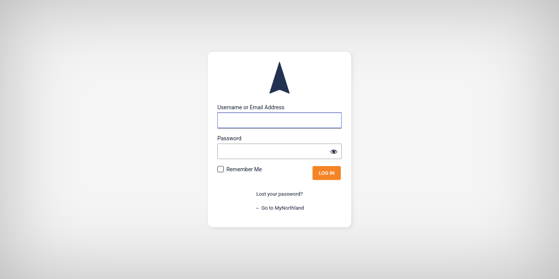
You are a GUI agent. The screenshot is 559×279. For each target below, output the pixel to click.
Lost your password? (279, 194)
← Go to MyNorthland (279, 207)
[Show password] (334, 151)
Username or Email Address (251, 107)
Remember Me (244, 169)
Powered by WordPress (279, 78)
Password (229, 138)
